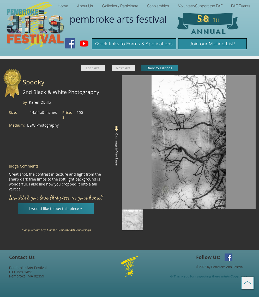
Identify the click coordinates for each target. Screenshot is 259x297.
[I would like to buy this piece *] (56, 208)
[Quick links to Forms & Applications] (134, 43)
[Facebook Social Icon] (70, 43)
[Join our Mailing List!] (212, 43)
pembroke (93, 19)
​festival (151, 19)
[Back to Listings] (159, 68)
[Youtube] (84, 43)
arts (126, 19)
